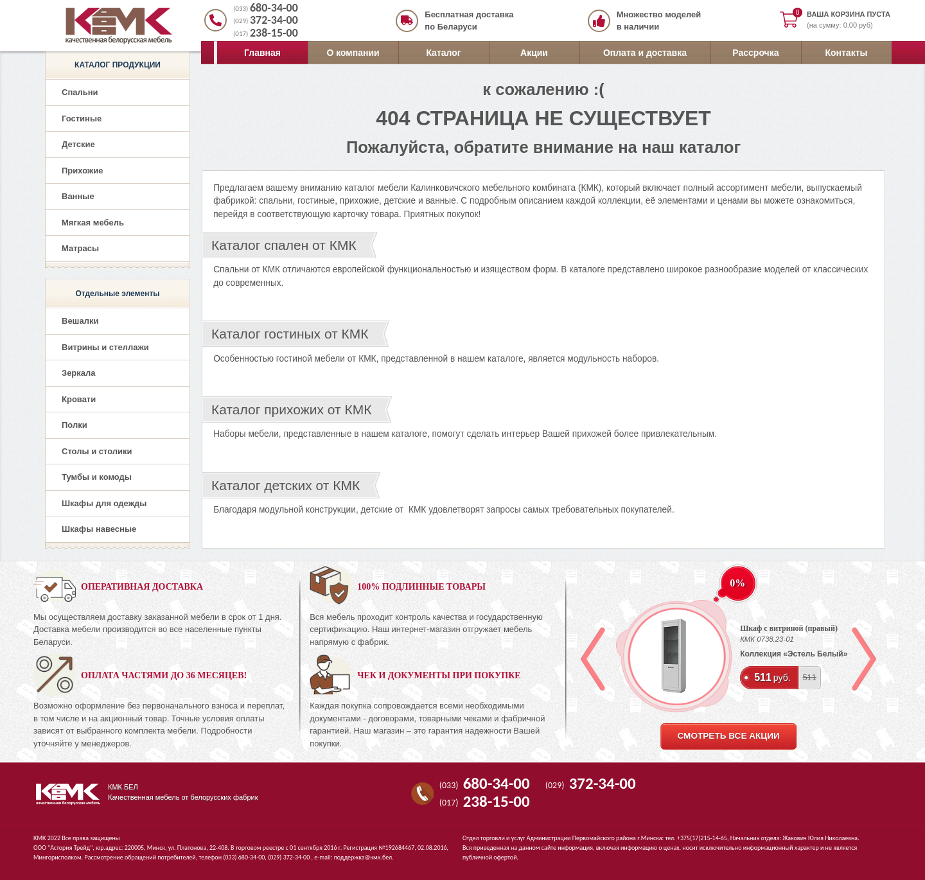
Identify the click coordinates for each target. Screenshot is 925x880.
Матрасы (80, 248)
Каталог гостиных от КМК (290, 333)
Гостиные (81, 118)
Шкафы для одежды (104, 503)
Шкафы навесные (99, 529)
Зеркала (79, 373)
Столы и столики (97, 451)
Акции (534, 53)
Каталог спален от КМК (284, 245)
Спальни (80, 92)
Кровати (79, 399)
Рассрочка (755, 53)
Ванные (78, 196)
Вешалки (80, 321)
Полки (74, 425)
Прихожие (82, 170)
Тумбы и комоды (97, 477)
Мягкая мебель (93, 222)
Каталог (443, 53)
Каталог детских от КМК (285, 485)
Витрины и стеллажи (105, 347)
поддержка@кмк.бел (363, 857)
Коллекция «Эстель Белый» (793, 653)
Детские (78, 144)
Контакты (846, 53)
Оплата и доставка (645, 53)
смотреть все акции (728, 736)
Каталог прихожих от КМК (291, 409)
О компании (352, 53)
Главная (262, 53)
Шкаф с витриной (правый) (789, 628)
